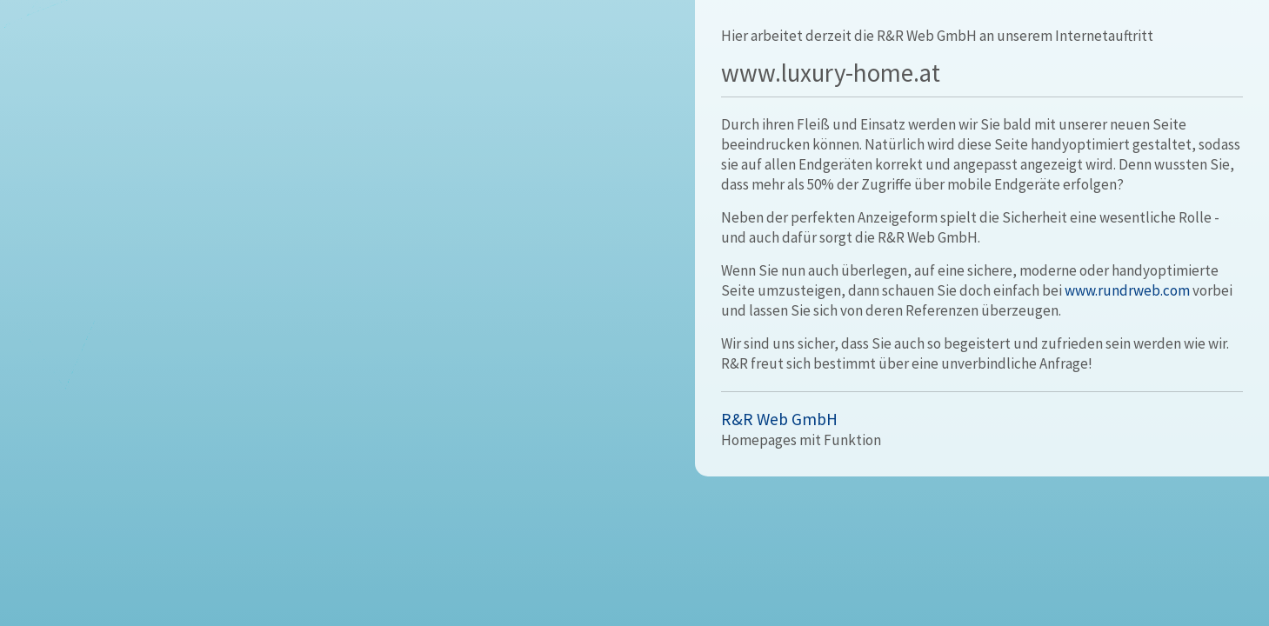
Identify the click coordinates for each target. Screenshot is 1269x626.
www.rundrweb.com (1127, 290)
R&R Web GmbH (779, 419)
